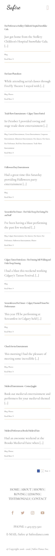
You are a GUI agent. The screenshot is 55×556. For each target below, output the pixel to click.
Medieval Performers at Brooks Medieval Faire (21, 430)
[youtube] (42, 513)
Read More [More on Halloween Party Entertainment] (8, 197)
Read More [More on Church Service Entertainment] (8, 372)
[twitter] (22, 513)
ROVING (20, 494)
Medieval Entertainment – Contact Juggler (20, 386)
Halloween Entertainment (22, 240)
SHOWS (38, 489)
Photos (10, 94)
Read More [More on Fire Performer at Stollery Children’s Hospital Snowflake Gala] (8, 59)
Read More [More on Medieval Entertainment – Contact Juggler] (8, 416)
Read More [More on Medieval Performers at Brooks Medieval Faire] (8, 456)
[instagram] (32, 513)
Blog (5, 54)
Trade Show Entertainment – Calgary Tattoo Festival (24, 113)
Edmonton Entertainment (24, 139)
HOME (14, 489)
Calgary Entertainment (16, 236)
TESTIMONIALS (19, 499)
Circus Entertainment (32, 134)
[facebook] (12, 513)
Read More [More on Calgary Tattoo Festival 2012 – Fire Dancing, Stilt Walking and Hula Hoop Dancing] (8, 288)
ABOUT (26, 489)
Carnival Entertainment (16, 134)
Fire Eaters (46, 139)
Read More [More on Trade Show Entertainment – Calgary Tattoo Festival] (8, 153)
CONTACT (39, 499)
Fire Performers (9, 143)
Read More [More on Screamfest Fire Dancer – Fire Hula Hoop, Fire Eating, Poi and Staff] (8, 245)
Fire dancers (37, 139)
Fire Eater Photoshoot (12, 73)
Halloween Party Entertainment (16, 167)
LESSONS (34, 494)
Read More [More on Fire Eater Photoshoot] (8, 99)
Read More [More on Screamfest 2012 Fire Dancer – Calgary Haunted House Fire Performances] (8, 332)
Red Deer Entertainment (24, 143)
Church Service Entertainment (16, 346)
